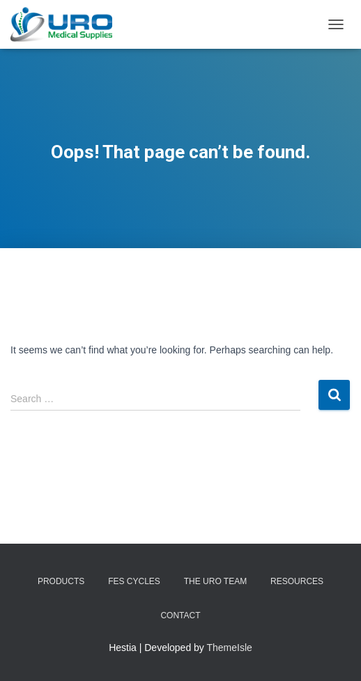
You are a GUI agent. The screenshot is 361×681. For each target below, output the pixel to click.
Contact (180, 615)
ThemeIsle (229, 647)
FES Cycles (134, 581)
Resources (296, 581)
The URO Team (215, 581)
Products (61, 581)
